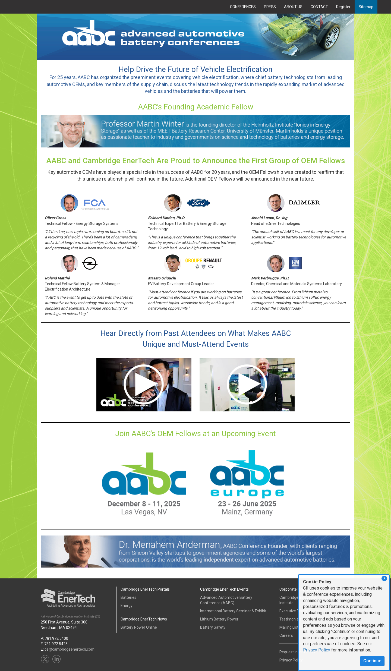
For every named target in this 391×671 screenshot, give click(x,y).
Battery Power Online (139, 627)
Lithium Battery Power (219, 619)
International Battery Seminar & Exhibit (233, 611)
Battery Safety (212, 627)
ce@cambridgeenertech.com (69, 649)
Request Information (297, 652)
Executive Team (293, 611)
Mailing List (288, 627)
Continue (372, 660)
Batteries (128, 597)
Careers (286, 635)
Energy (127, 605)
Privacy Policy (316, 650)
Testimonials (290, 619)
